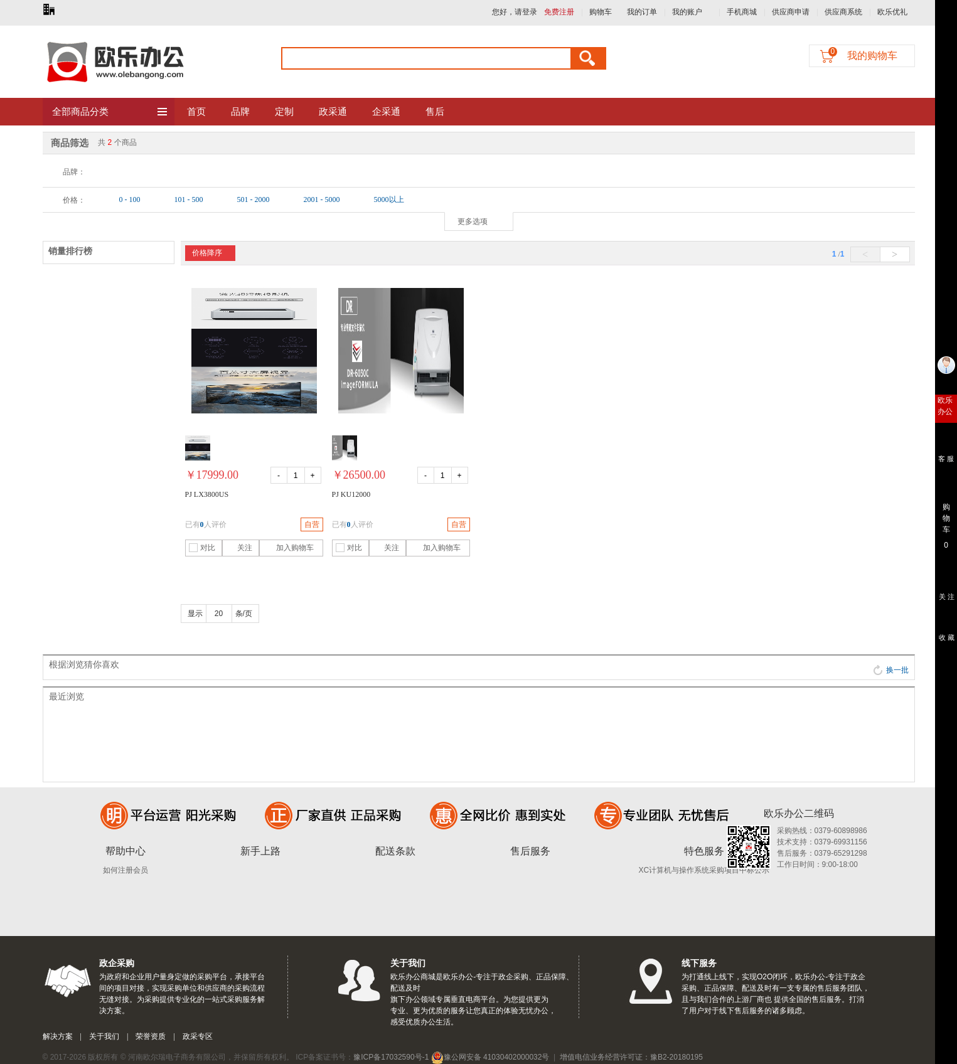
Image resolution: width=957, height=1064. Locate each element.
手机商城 (742, 12)
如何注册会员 (125, 870)
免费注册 (559, 12)
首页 (196, 112)
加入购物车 (288, 547)
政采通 (333, 112)
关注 (238, 547)
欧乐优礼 (892, 12)
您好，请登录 (514, 12)
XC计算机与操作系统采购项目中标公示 (704, 870)
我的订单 (642, 12)
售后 (434, 112)
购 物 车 (946, 515)
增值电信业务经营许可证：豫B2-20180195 (631, 1057)
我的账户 (687, 12)
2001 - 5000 (322, 199)
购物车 (600, 12)
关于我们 (104, 1036)
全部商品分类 (110, 112)
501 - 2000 (253, 199)
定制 (284, 112)
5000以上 (389, 199)
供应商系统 (843, 12)
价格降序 (207, 252)
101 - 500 (188, 199)
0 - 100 (130, 199)
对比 (202, 547)
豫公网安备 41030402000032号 (490, 1057)
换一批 (891, 670)
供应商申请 (791, 12)
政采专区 (198, 1036)
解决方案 (58, 1036)
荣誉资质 (151, 1036)
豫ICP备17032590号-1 (391, 1057)
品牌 (240, 112)
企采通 (386, 112)
